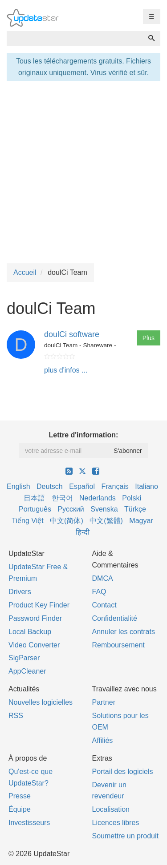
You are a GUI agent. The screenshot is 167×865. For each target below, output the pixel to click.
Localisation (111, 809)
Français (114, 486)
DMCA (102, 578)
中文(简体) (66, 520)
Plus (149, 337)
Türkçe (135, 509)
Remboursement (118, 645)
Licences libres (115, 822)
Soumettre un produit (125, 836)
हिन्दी (83, 532)
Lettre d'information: (83, 435)
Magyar (141, 520)
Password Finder (35, 618)
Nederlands (97, 498)
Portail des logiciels (122, 771)
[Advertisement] (83, 171)
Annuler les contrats (123, 631)
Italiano (146, 486)
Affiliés (102, 740)
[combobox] (75, 38)
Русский (70, 509)
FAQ (99, 591)
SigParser (24, 658)
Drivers (19, 591)
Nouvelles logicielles (40, 702)
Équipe (19, 809)
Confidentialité (114, 618)
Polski (131, 498)
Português (35, 509)
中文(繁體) (106, 520)
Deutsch (50, 486)
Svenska (104, 509)
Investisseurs (29, 822)
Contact (104, 605)
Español (82, 486)
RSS (15, 715)
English (18, 486)
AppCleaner (27, 671)
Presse (19, 796)
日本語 (34, 498)
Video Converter (34, 645)
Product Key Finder (38, 605)
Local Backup (29, 631)
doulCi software (71, 334)
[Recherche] (151, 38)
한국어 (62, 498)
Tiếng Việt (27, 520)
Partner (103, 702)
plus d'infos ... (65, 370)
